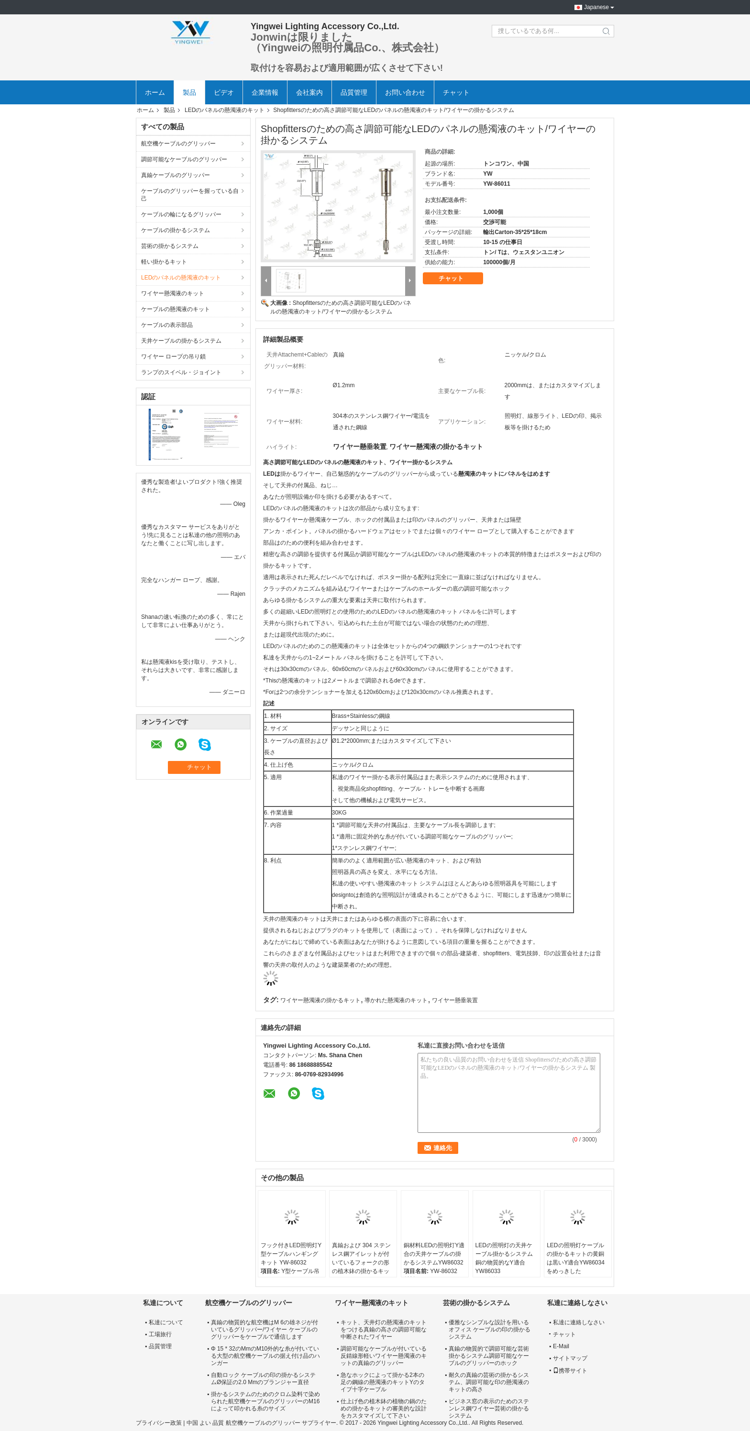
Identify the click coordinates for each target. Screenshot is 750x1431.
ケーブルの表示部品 (167, 325)
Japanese (596, 7)
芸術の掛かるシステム (170, 246)
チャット (456, 92)
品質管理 (354, 92)
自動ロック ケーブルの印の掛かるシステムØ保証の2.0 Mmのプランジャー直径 (263, 1379)
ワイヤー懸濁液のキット (172, 293)
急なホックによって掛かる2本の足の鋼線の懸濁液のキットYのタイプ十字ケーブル (383, 1382)
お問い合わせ (405, 92)
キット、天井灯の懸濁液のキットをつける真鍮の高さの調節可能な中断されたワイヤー (384, 1329)
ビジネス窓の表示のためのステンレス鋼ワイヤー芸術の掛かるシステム (489, 1408)
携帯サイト (570, 1370)
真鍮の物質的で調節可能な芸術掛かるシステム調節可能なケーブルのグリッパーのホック (489, 1355)
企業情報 (265, 92)
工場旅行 (160, 1334)
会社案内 (309, 92)
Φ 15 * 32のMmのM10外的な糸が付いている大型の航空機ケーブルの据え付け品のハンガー (265, 1355)
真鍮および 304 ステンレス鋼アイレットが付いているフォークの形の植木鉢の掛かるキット (361, 1262)
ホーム (155, 92)
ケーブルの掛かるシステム (175, 230)
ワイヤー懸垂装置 (455, 1000)
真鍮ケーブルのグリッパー (175, 175)
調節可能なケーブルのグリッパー (184, 159)
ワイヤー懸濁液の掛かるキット (320, 1000)
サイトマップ (570, 1358)
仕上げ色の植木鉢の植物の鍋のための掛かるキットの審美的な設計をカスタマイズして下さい (384, 1408)
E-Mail (561, 1346)
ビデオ (224, 92)
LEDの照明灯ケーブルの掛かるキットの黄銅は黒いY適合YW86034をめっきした (576, 1258)
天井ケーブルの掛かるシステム (181, 340)
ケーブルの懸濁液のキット (175, 309)
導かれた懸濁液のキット (396, 1000)
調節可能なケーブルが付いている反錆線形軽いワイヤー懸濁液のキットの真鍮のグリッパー (384, 1355)
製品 (189, 92)
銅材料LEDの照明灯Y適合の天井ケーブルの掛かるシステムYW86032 (434, 1254)
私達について (166, 1322)
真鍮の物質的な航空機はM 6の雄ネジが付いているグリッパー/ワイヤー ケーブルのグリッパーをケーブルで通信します (264, 1329)
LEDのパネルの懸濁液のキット (225, 110)
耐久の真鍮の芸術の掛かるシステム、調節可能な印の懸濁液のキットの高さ (489, 1382)
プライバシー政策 (159, 1423)
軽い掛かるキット (164, 261)
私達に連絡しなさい (579, 1322)
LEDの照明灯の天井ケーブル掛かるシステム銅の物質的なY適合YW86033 (504, 1258)
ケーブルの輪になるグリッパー (181, 214)
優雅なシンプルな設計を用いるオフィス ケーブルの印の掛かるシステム (489, 1329)
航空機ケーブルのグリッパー (178, 143)
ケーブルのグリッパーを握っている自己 (190, 195)
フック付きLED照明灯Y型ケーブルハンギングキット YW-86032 (291, 1254)
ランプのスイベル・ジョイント (181, 372)
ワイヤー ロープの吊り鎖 (173, 356)
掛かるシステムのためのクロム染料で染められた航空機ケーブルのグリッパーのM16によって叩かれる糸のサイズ (265, 1401)
